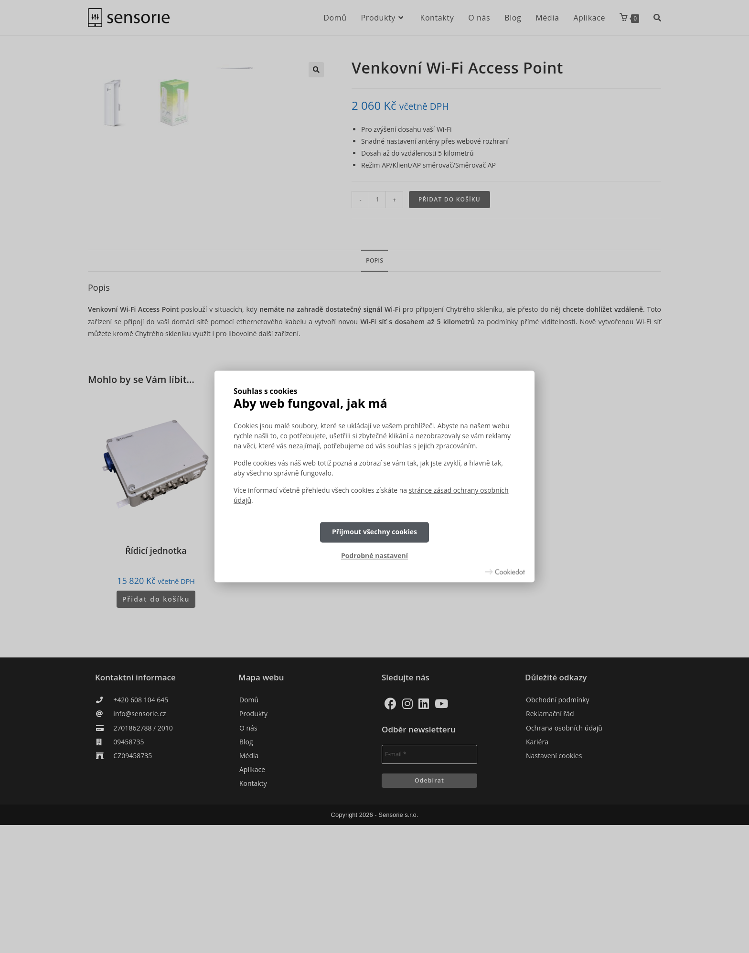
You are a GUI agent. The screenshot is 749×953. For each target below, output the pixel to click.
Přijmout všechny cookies (374, 532)
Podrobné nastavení (374, 555)
